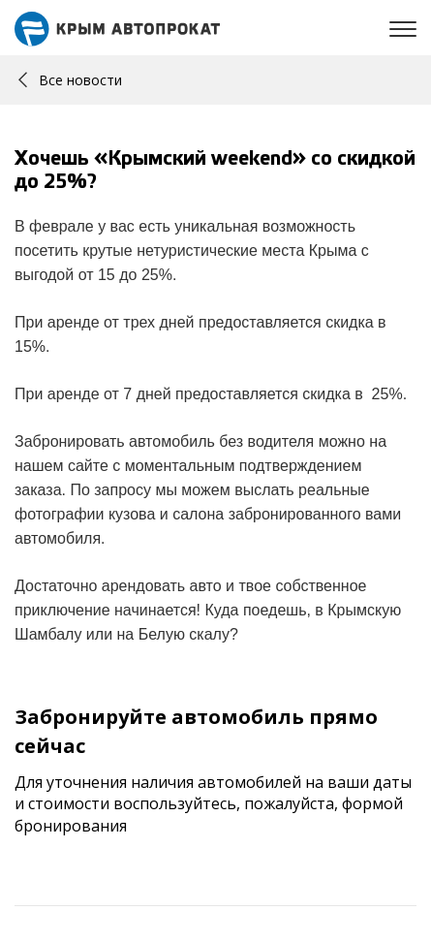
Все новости (70, 80)
